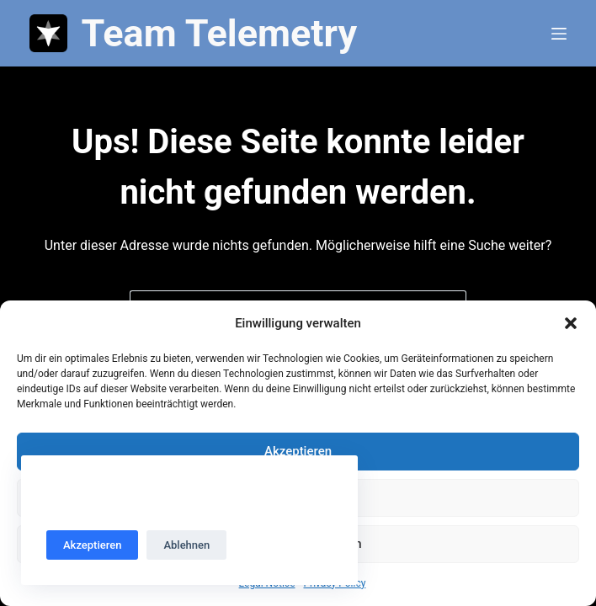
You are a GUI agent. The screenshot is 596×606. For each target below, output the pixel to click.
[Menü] (559, 33)
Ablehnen (186, 545)
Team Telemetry (219, 33)
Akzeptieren (298, 451)
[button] (570, 323)
